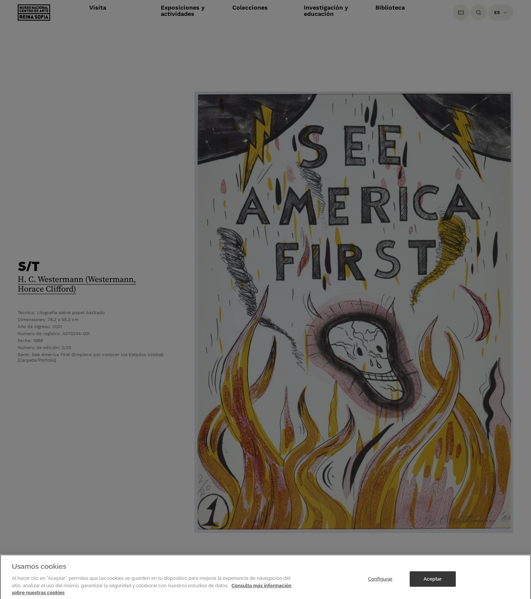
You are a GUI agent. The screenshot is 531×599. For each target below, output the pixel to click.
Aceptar (433, 581)
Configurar (380, 581)
